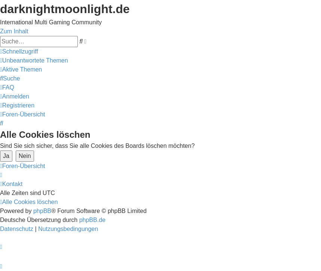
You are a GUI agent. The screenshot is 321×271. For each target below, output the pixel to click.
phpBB (42, 211)
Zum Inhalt (14, 31)
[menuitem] (34, 60)
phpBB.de (92, 220)
